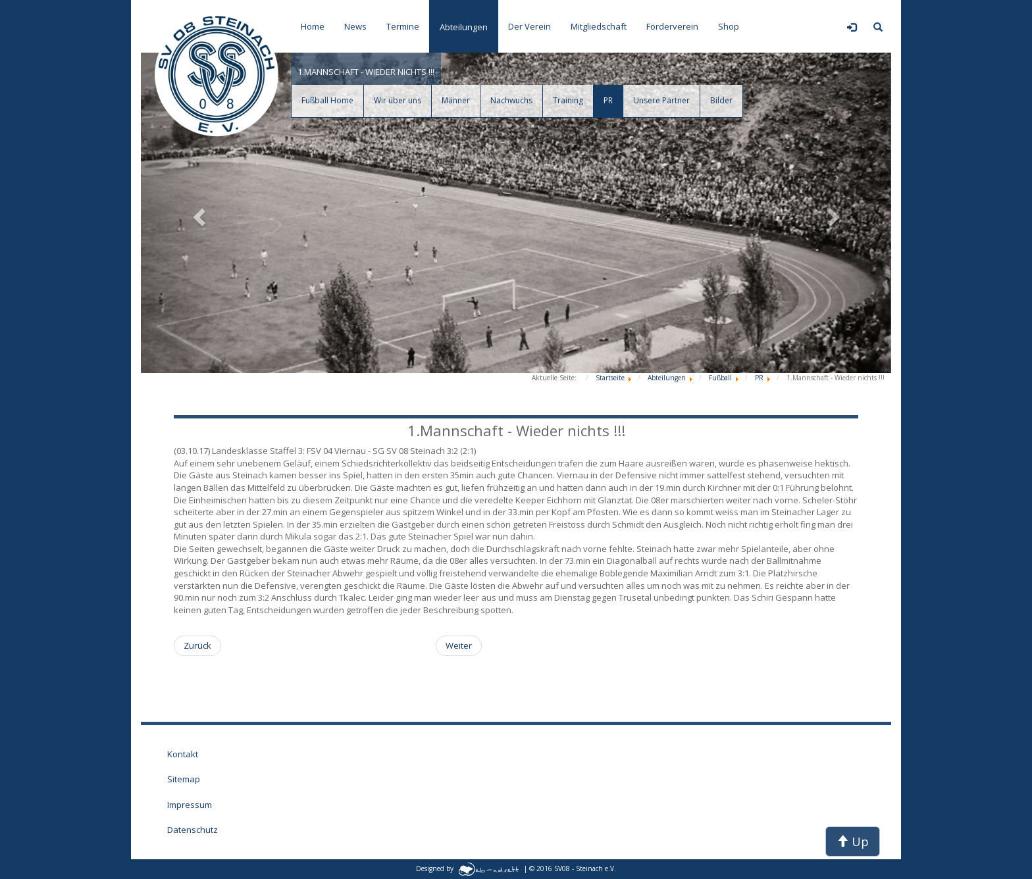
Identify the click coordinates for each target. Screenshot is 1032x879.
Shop (728, 26)
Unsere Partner (661, 100)
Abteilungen (464, 27)
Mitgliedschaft (599, 26)
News (355, 26)
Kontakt (182, 754)
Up (853, 841)
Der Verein (529, 26)
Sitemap (183, 779)
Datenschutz (192, 830)
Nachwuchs (511, 100)
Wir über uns (397, 100)
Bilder (721, 100)
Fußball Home (327, 100)
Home (312, 26)
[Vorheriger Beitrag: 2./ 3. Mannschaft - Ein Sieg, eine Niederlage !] (197, 646)
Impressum (189, 805)
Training (568, 100)
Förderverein (672, 26)
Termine (402, 26)
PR (608, 100)
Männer (456, 100)
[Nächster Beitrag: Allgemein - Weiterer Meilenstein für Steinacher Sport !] (459, 646)
